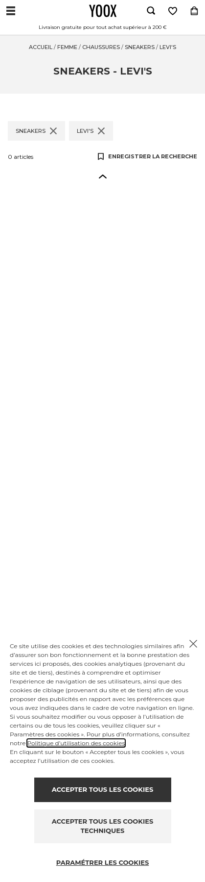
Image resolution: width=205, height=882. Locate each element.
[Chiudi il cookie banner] (193, 644)
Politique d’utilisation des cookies (76, 743)
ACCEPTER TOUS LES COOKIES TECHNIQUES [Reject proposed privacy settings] (102, 826)
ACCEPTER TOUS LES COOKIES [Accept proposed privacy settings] (102, 789)
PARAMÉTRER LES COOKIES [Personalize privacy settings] (102, 862)
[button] (102, 176)
